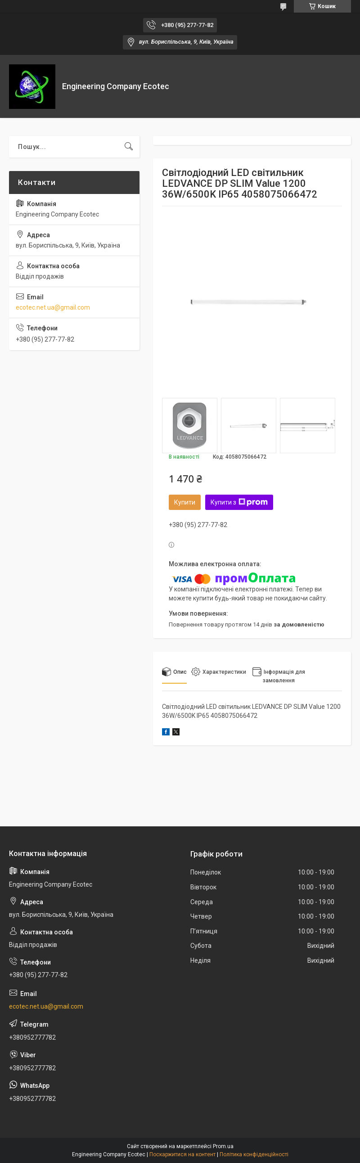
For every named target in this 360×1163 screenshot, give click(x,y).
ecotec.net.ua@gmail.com (53, 307)
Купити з (239, 502)
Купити (184, 502)
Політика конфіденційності (254, 1154)
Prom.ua (223, 1146)
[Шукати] (129, 147)
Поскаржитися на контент (182, 1154)
